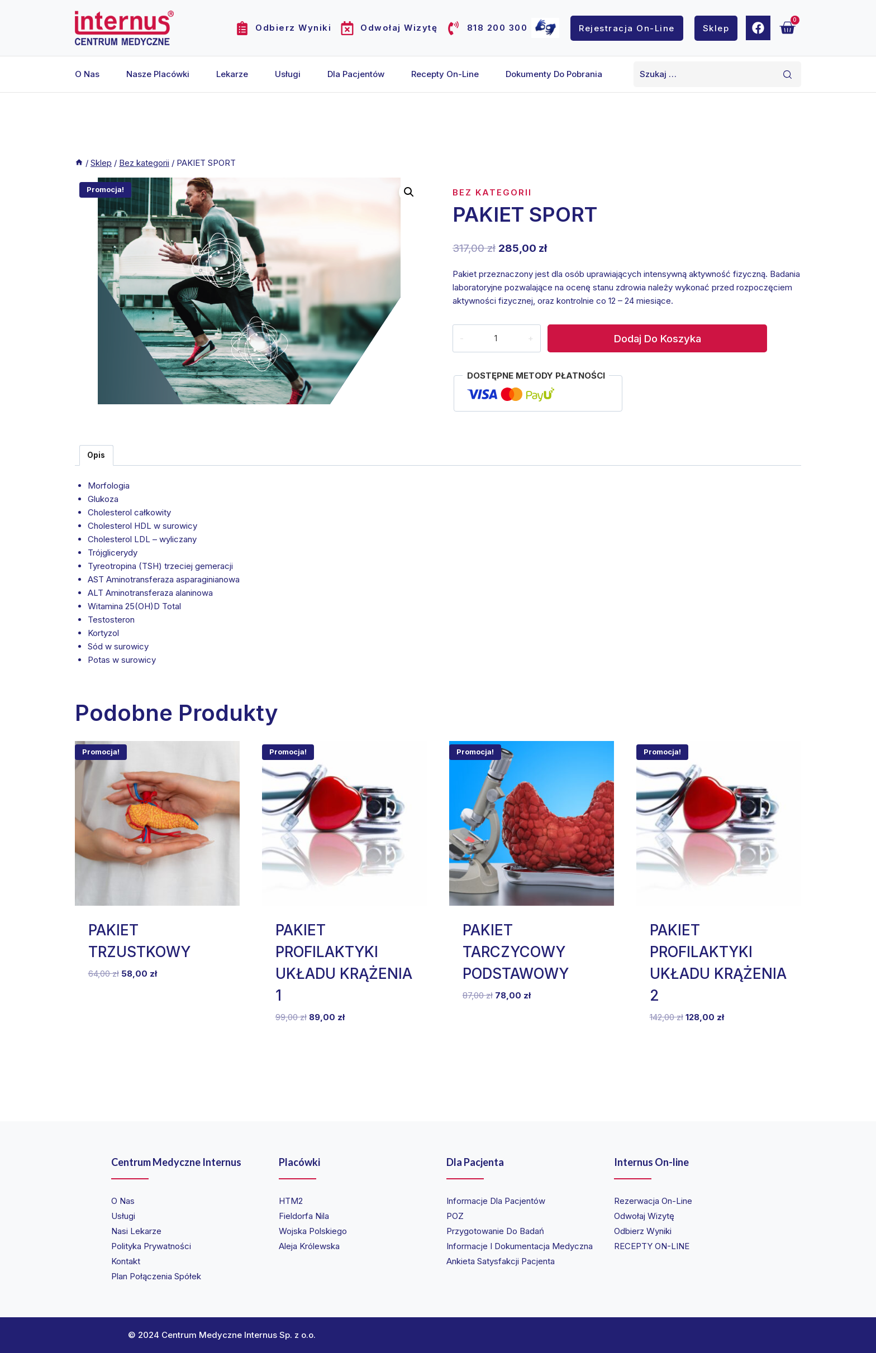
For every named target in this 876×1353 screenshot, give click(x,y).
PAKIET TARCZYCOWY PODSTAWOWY (516, 951)
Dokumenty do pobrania (554, 74)
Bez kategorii (492, 192)
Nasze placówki (157, 74)
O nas (87, 74)
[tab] (96, 455)
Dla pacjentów (355, 74)
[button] (409, 192)
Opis (96, 455)
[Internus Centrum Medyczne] (124, 28)
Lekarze (232, 74)
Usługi (288, 74)
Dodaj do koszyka (656, 338)
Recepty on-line (445, 74)
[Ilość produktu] (495, 338)
